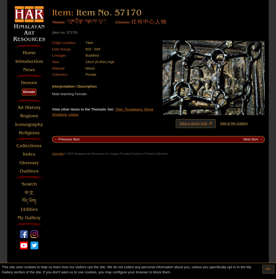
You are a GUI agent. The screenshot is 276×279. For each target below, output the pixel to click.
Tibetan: (58, 22)
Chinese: (122, 22)
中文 (29, 192)
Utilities (29, 209)
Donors (29, 82)
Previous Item (69, 139)
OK (268, 269)
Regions (29, 115)
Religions (29, 132)
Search (29, 184)
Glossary (29, 162)
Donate (29, 92)
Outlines (29, 171)
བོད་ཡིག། (29, 201)
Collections (29, 145)
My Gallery (29, 217)
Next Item (250, 139)
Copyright (58, 153)
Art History (29, 107)
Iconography (29, 124)
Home (29, 52)
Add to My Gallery (234, 123)
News (29, 69)
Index (29, 154)
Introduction (29, 61)
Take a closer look (196, 123)
